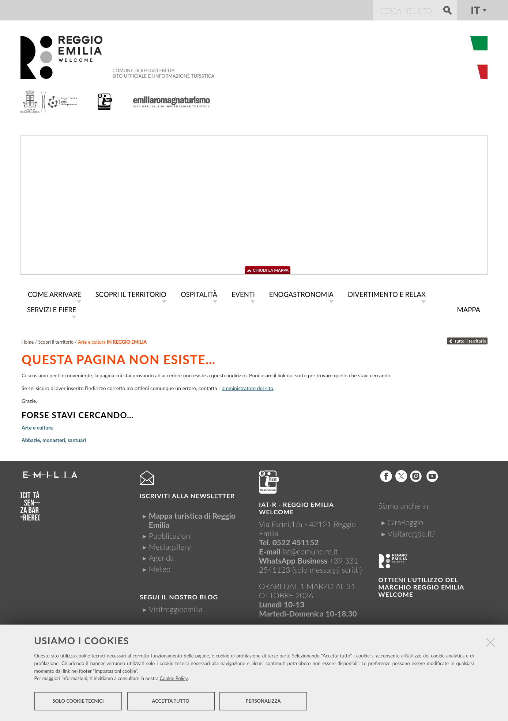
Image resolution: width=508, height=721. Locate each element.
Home (28, 340)
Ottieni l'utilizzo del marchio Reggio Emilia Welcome (421, 586)
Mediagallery (170, 545)
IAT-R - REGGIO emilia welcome (296, 506)
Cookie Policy (174, 679)
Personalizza (263, 702)
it (475, 10)
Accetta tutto (170, 702)
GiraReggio (405, 520)
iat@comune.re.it (310, 549)
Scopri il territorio (56, 340)
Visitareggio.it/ (411, 532)
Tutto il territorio (467, 339)
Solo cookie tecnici (78, 702)
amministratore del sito (248, 387)
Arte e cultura (37, 426)
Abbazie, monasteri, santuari (54, 438)
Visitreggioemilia (176, 607)
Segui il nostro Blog (179, 595)
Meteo (159, 567)
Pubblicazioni (170, 534)
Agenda (161, 556)
